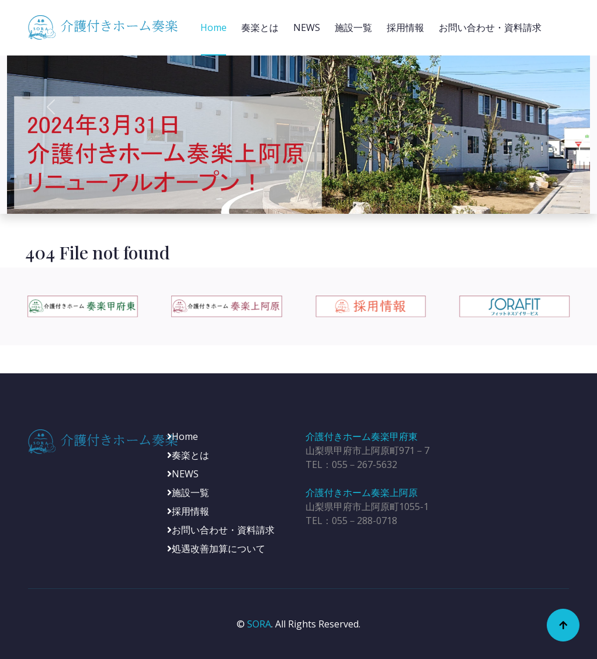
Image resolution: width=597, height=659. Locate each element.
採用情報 (405, 27)
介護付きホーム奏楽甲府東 (362, 436)
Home (213, 27)
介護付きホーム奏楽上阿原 (362, 492)
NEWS (306, 27)
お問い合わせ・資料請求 (490, 27)
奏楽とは (260, 27)
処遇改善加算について (216, 548)
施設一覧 (353, 27)
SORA (259, 624)
